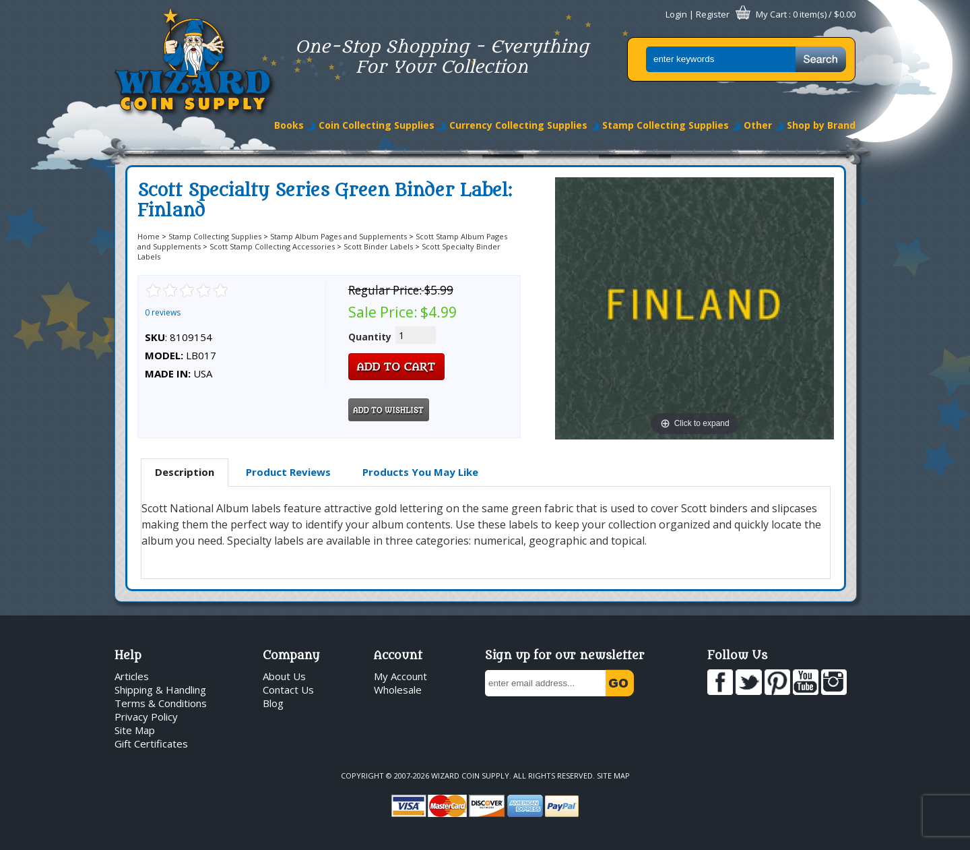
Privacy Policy (146, 716)
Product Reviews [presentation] (288, 472)
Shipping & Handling (160, 689)
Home (148, 236)
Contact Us (288, 689)
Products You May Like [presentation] (420, 472)
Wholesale (398, 689)
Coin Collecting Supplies (376, 125)
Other (758, 125)
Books (289, 125)
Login (676, 14)
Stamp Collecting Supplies (665, 125)
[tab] (184, 472)
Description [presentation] (184, 472)
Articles (132, 676)
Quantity (369, 336)
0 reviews (163, 312)
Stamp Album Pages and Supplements (338, 236)
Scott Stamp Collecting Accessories (272, 246)
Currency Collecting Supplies (518, 125)
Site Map (135, 730)
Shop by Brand (821, 125)
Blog (273, 703)
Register (713, 14)
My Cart (771, 14)
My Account (400, 676)
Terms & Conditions (161, 703)
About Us (284, 676)
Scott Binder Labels (378, 246)
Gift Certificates (151, 743)
